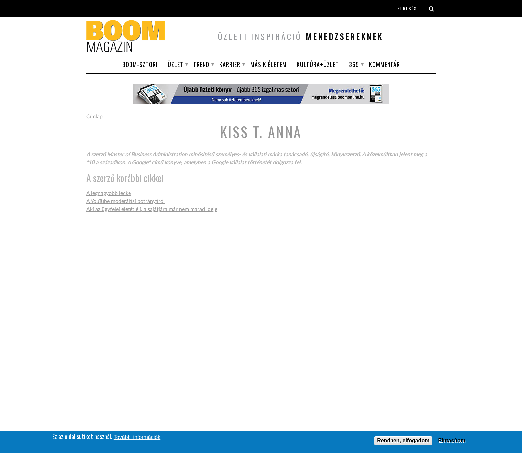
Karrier (229, 64)
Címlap (94, 116)
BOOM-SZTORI (140, 64)
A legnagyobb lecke (108, 193)
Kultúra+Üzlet (318, 64)
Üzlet (175, 64)
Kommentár (384, 64)
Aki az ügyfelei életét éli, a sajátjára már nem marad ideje (151, 209)
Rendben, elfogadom (403, 441)
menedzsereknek (344, 36)
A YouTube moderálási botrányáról (125, 201)
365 (354, 64)
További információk (137, 437)
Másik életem (268, 64)
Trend (201, 64)
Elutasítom (451, 441)
